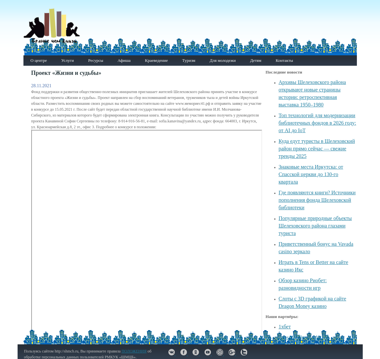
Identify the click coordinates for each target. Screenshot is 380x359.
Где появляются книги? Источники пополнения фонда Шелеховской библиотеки (317, 200)
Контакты (284, 60)
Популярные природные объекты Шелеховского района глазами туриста (315, 225)
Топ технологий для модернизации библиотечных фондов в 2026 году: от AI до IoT (317, 123)
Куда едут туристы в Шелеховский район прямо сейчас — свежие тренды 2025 (317, 148)
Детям (255, 60)
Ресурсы (95, 60)
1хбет (285, 326)
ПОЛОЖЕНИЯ (134, 351)
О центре (39, 60)
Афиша (124, 60)
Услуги (67, 60)
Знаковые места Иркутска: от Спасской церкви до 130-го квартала (311, 174)
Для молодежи (223, 60)
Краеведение (156, 60)
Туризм (188, 60)
